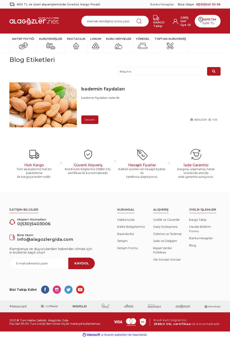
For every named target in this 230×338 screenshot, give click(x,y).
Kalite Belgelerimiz (131, 226)
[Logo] (34, 21)
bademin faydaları (103, 89)
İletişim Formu (127, 248)
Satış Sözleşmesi (165, 226)
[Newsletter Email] (52, 263)
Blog (192, 245)
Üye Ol (185, 25)
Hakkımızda (126, 219)
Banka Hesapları (162, 4)
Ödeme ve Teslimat (167, 234)
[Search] (115, 21)
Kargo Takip (198, 219)
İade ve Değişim (165, 241)
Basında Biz (125, 234)
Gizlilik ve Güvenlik (166, 219)
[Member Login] (185, 19)
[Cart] (208, 21)
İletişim (122, 241)
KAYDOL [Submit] (81, 263)
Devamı (90, 119)
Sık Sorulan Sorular (167, 259)
